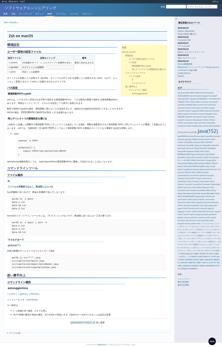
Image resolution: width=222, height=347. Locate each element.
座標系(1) (194, 256)
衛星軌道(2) (187, 266)
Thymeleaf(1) (204, 181)
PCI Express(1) (214, 157)
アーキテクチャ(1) (207, 223)
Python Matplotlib (186, 31)
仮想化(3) (189, 254)
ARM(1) (192, 93)
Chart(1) (188, 108)
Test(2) (189, 181)
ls (132, 79)
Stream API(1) (190, 178)
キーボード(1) (208, 226)
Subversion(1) (207, 178)
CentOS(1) (181, 105)
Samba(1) (205, 172)
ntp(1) (192, 214)
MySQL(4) (190, 151)
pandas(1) (204, 214)
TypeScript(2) (215, 184)
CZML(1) (198, 102)
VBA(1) (199, 187)
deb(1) (188, 202)
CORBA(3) (181, 102)
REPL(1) (214, 163)
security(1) (181, 220)
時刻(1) (182, 260)
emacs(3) (206, 202)
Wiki (49, 13)
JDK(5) (206, 126)
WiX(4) (217, 193)
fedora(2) (187, 205)
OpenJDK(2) (182, 157)
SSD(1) (193, 172)
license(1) (203, 208)
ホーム (4, 1)
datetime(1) (182, 202)
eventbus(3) (214, 202)
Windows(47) (189, 196)
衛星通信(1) (195, 266)
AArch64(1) (181, 93)
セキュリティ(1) (183, 235)
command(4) (209, 199)
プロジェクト (13, 1)
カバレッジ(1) (199, 226)
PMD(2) (193, 160)
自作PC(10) (212, 262)
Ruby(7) (180, 169)
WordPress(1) (210, 196)
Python (181, 76)
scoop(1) (213, 217)
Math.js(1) (198, 145)
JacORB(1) (193, 132)
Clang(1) (212, 108)
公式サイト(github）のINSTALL (24, 293)
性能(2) (200, 256)
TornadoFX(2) (197, 184)
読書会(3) (203, 266)
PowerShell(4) (182, 163)
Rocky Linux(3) (210, 166)
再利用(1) (203, 254)
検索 (163, 6)
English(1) (186, 114)
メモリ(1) (183, 247)
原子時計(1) (210, 254)
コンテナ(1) (183, 229)
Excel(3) (201, 114)
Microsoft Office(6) (192, 148)
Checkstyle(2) (196, 108)
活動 (13, 13)
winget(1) (181, 223)
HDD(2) (206, 120)
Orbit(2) (206, 157)
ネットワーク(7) (215, 238)
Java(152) (208, 131)
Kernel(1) (200, 139)
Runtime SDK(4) (198, 169)
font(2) (201, 205)
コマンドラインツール (135, 72)
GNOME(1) (188, 117)
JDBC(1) (200, 126)
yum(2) (193, 223)
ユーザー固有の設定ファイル (142, 58)
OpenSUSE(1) (191, 157)
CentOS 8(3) (211, 105)
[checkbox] (212, 341)
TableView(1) (182, 181)
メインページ (184, 278)
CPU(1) (187, 102)
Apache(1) (185, 99)
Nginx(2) (194, 154)
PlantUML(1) (201, 160)
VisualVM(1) (201, 190)
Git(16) (205, 117)
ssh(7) (199, 220)
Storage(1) (181, 178)
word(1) (187, 223)
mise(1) (180, 214)
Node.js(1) (200, 154)
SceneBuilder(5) (183, 175)
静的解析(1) (193, 268)
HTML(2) (212, 120)
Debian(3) (208, 111)
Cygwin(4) (195, 111)
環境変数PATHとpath (141, 65)
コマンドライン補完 (138, 89)
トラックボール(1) (188, 238)
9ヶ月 (92, 322)
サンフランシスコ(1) (209, 229)
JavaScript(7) (201, 136)
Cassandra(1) (213, 102)
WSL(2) (213, 190)
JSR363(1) (217, 126)
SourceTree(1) (194, 175)
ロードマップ (25, 13)
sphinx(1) (193, 220)
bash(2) (195, 199)
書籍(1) (202, 260)
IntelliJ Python (184, 73)
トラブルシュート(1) (202, 238)
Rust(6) (207, 169)
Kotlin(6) (207, 139)
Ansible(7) (213, 96)
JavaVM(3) (209, 136)
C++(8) (209, 99)
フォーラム (61, 13)
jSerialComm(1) (194, 208)
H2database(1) (198, 120)
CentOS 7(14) (202, 105)
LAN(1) (213, 139)
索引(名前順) (183, 281)
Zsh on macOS (129, 52)
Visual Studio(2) (191, 190)
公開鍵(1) (196, 254)
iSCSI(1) (185, 208)
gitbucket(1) (213, 205)
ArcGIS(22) (201, 98)
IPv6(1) (204, 123)
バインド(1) (190, 241)
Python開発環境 (185, 64)
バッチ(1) (197, 241)
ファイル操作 (135, 76)
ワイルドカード (139, 83)
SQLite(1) (188, 172)
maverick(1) (201, 211)
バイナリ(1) (181, 241)
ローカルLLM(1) (214, 250)
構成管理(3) (209, 260)
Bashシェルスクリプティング (191, 52)
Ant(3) (180, 99)
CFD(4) (214, 99)
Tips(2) (212, 181)
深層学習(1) (192, 262)
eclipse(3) (199, 202)
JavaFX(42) (182, 136)
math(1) (194, 211)
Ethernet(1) (194, 114)
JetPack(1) (181, 139)
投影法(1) (207, 256)
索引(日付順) (183, 284)
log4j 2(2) (210, 208)
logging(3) (181, 211)
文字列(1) (213, 256)
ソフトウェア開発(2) (196, 235)
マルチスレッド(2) (205, 244)
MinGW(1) (203, 148)
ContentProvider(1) (184, 111)
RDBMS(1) (208, 163)
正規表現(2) (184, 262)
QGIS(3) (201, 163)
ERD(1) (180, 114)
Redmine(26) (198, 166)
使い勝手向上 (131, 86)
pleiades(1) (213, 214)
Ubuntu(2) (186, 187)
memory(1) (210, 211)
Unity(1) (193, 187)
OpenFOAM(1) (210, 154)
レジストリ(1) (195, 250)
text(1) (212, 220)
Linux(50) (188, 142)
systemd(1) (205, 220)
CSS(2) (192, 102)
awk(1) (190, 199)
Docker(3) (215, 111)
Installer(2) (181, 126)
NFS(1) (202, 151)
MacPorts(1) (182, 145)
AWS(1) (197, 93)
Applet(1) (193, 99)
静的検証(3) (185, 268)
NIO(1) (207, 151)
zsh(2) (198, 223)
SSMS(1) (199, 172)
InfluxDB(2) (211, 123)
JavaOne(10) (192, 136)
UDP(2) (180, 187)
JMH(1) (211, 126)
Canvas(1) (204, 102)
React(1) (180, 166)
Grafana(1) (188, 120)
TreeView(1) (206, 184)
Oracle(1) (199, 157)
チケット (39, 13)
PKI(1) (188, 160)
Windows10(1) (200, 196)
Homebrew (32, 299)
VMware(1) (205, 187)
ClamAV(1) (205, 108)
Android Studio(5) (195, 96)
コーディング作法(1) (195, 229)
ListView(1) (196, 142)
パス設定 (133, 62)
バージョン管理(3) (207, 241)
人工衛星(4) (182, 254)
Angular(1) (206, 96)
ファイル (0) (13, 332)
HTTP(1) (180, 123)
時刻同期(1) (189, 260)
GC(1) (215, 114)
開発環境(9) (211, 266)
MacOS (13, 22)
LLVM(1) (180, 142)
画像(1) (199, 262)
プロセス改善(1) (192, 244)
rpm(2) (207, 217)
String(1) (198, 178)
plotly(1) (180, 217)
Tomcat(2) (188, 184)
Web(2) (180, 193)
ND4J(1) (197, 151)
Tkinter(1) (181, 184)
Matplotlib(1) (206, 145)
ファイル (74, 13)
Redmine (102, 344)
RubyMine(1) (187, 169)
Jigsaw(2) (188, 139)
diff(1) (193, 202)
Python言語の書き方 (187, 34)
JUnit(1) (180, 132)
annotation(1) (182, 199)
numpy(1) (197, 214)
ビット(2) (217, 241)
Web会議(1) (210, 193)
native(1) (186, 214)
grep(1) (180, 208)
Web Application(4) (190, 193)
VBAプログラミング (186, 58)
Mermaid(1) (182, 148)
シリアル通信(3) (191, 232)
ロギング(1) (204, 250)
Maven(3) (215, 145)
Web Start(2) (201, 193)
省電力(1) (205, 262)
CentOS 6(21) (191, 104)
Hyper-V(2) (197, 123)
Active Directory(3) (207, 93)
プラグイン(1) (182, 244)
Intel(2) (188, 126)
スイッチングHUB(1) (204, 232)
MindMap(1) (212, 148)
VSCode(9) (181, 190)
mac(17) (188, 211)
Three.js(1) (195, 181)
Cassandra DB (184, 40)
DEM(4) (201, 111)
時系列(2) (196, 260)
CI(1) (218, 99)
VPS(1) (212, 187)
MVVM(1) (209, 142)
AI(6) (187, 93)
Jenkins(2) (217, 136)
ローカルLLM (183, 46)
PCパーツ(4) (182, 160)
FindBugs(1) (208, 114)
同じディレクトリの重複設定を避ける (149, 69)
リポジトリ (87, 13)
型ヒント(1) (187, 256)
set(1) (187, 220)
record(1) (201, 217)
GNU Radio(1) (197, 117)
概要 (5, 13)
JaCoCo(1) (186, 132)
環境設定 (129, 55)
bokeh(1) (202, 199)
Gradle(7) (181, 120)
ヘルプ (22, 1)
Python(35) (193, 163)
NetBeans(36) (184, 154)
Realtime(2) (188, 166)
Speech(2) (203, 175)
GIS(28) (181, 116)
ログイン (215, 1)
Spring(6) (210, 175)
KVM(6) (194, 139)
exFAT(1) (180, 205)
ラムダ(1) (212, 247)
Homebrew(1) (188, 123)
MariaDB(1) (190, 145)
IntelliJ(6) (194, 126)
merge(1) (217, 211)
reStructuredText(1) (190, 217)
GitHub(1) (211, 117)
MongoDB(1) (182, 151)
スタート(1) (216, 232)
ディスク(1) (207, 235)
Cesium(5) (181, 108)
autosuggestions (140, 93)
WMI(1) (208, 190)
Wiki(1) (180, 196)
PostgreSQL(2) (211, 160)
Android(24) (183, 95)
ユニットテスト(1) (202, 247)
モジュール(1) (191, 247)
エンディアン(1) (188, 226)
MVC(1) (203, 142)
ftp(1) (206, 205)
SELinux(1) (213, 169)
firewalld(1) (195, 205)
